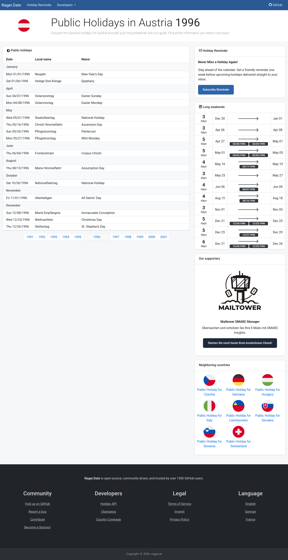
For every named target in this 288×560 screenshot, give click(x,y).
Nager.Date (11, 5)
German (250, 512)
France (250, 519)
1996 (96, 237)
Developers (65, 5)
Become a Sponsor (37, 527)
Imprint (180, 512)
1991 (29, 237)
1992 (41, 237)
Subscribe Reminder (216, 89)
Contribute (37, 519)
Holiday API (108, 504)
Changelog (108, 512)
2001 (163, 237)
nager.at (156, 554)
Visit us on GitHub (37, 504)
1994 (65, 237)
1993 (53, 237)
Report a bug (37, 512)
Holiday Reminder (39, 5)
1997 (115, 237)
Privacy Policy (179, 519)
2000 (151, 237)
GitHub (275, 5)
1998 (127, 237)
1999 (139, 237)
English (250, 504)
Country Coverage (108, 519)
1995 (77, 237)
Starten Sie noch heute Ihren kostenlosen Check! (240, 343)
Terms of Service (179, 504)
